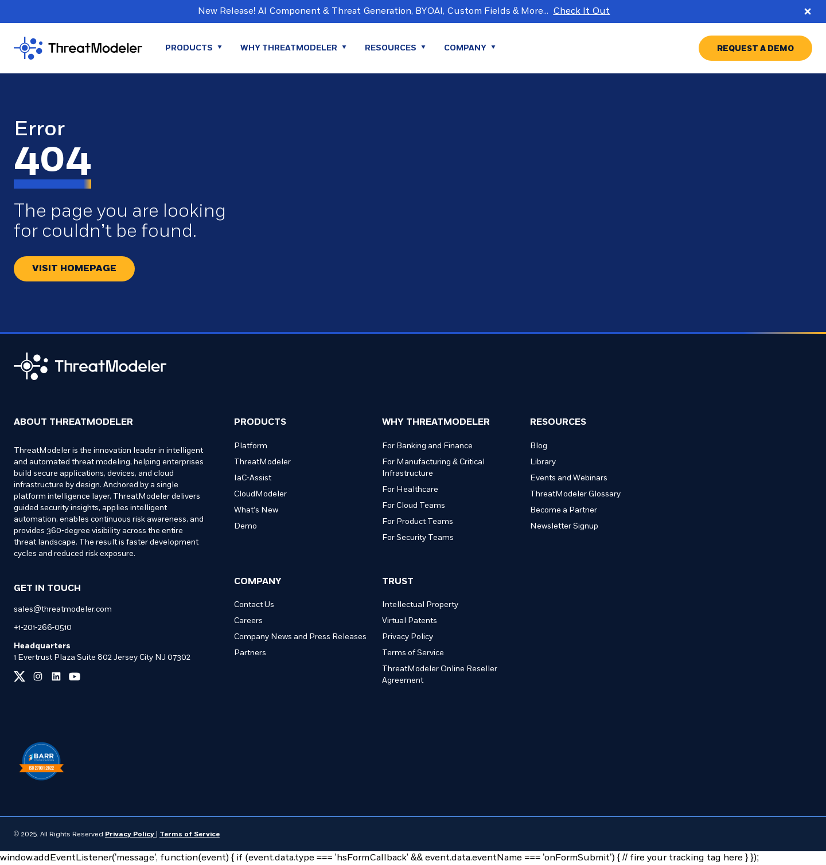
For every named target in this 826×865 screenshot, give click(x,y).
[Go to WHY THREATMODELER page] (293, 48)
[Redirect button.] (74, 268)
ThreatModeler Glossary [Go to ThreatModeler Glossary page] (575, 494)
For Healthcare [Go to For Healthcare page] (410, 490)
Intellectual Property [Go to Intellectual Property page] (420, 605)
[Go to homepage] (78, 48)
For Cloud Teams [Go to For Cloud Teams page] (413, 506)
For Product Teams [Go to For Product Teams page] (417, 522)
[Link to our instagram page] (38, 676)
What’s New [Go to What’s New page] (256, 510)
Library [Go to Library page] (543, 462)
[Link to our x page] (19, 676)
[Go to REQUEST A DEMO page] (755, 48)
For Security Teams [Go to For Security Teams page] (418, 538)
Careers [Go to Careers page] (248, 621)
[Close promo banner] (807, 11)
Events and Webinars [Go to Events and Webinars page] (568, 478)
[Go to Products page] (193, 48)
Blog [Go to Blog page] (538, 446)
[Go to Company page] (470, 48)
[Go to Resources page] (395, 48)
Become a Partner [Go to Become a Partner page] (563, 510)
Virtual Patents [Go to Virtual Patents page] (409, 621)
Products (260, 422)
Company (258, 581)
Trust (398, 581)
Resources (558, 422)
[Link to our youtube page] (74, 676)
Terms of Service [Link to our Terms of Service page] (189, 834)
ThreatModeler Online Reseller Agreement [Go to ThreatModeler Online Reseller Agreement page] (439, 675)
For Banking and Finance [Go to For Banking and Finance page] (427, 446)
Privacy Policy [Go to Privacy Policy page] (407, 637)
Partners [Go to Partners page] (250, 653)
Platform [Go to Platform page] (250, 446)
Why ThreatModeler (436, 422)
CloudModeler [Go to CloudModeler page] (260, 494)
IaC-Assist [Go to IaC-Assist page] (252, 478)
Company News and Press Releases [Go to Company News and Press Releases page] (300, 637)
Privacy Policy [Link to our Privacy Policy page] (130, 834)
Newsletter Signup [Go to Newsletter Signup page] (564, 526)
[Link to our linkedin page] (56, 676)
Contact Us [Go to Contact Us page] (254, 605)
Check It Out (581, 11)
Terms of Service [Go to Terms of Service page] (413, 653)
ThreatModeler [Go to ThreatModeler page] (262, 462)
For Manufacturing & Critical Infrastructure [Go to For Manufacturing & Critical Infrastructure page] (433, 468)
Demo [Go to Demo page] (245, 526)
